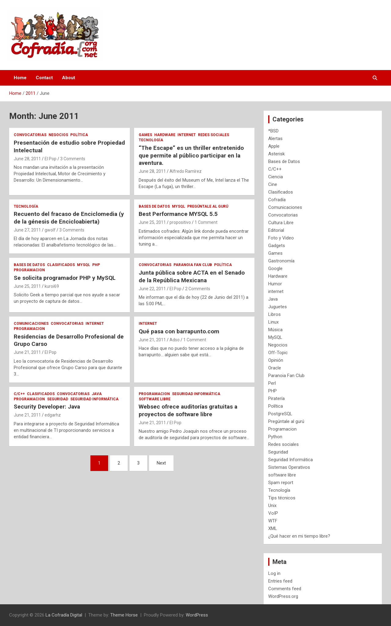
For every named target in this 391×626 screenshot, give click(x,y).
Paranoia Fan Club (193, 265)
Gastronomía (281, 261)
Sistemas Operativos (289, 467)
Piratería (276, 398)
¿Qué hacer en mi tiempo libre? (299, 536)
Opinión (275, 360)
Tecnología (151, 140)
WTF (272, 521)
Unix (272, 505)
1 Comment (206, 222)
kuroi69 (52, 286)
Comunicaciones (31, 323)
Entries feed (280, 581)
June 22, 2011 (152, 288)
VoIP (273, 513)
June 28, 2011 (27, 158)
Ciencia (275, 177)
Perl (272, 383)
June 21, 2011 (27, 352)
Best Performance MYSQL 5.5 (178, 213)
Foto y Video (281, 238)
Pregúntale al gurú (207, 206)
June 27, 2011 (27, 230)
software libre (154, 399)
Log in (274, 573)
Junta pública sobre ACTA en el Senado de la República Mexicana (192, 276)
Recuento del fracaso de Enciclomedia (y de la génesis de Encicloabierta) (69, 217)
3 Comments (72, 158)
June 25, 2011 (152, 222)
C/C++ (19, 394)
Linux (273, 322)
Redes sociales (213, 135)
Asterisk (276, 154)
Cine (272, 184)
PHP (96, 265)
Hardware (164, 135)
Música (275, 329)
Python (275, 436)
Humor (275, 284)
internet (186, 135)
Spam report (280, 482)
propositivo (180, 222)
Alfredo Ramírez (186, 171)
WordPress (197, 615)
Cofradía (277, 199)
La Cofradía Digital (64, 615)
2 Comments (197, 288)
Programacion (29, 270)
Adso (175, 339)
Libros (274, 314)
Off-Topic (278, 352)
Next (161, 463)
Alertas (275, 138)
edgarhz (53, 415)
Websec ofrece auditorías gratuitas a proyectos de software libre (188, 410)
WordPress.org (283, 596)
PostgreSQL (280, 414)
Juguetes (277, 306)
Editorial (276, 230)
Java (97, 394)
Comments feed (284, 588)
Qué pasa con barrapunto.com (179, 331)
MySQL (178, 206)
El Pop (51, 158)
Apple (274, 146)
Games (145, 135)
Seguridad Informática (94, 399)
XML (272, 528)
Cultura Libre (281, 222)
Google (275, 268)
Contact (44, 77)
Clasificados (61, 265)
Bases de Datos (154, 206)
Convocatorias (30, 135)
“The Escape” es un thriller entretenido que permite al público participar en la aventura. (191, 155)
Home (20, 77)
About (68, 77)
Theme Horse (124, 615)
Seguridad (57, 399)
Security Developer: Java (47, 406)
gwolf (50, 230)
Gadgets (276, 245)
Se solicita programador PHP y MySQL (64, 277)
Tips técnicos (281, 498)
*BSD (273, 131)
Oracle (274, 368)
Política (79, 135)
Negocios (58, 135)
